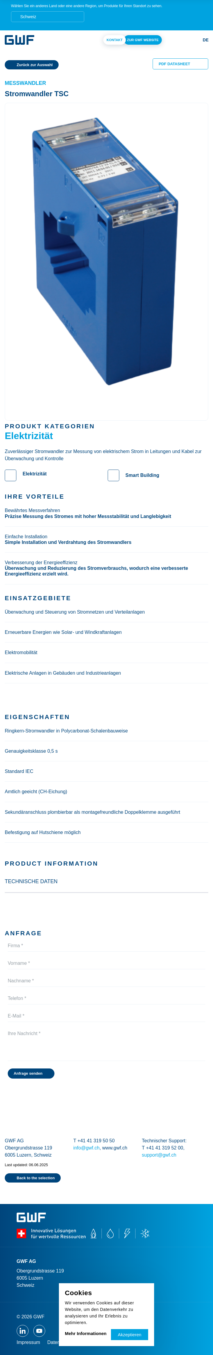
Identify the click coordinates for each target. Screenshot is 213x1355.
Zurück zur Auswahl (35, 65)
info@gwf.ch (86, 1147)
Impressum (28, 1342)
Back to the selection (36, 1178)
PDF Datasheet (174, 64)
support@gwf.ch (159, 1155)
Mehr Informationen (85, 1333)
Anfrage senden (28, 1073)
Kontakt (114, 40)
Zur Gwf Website (143, 40)
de (206, 40)
